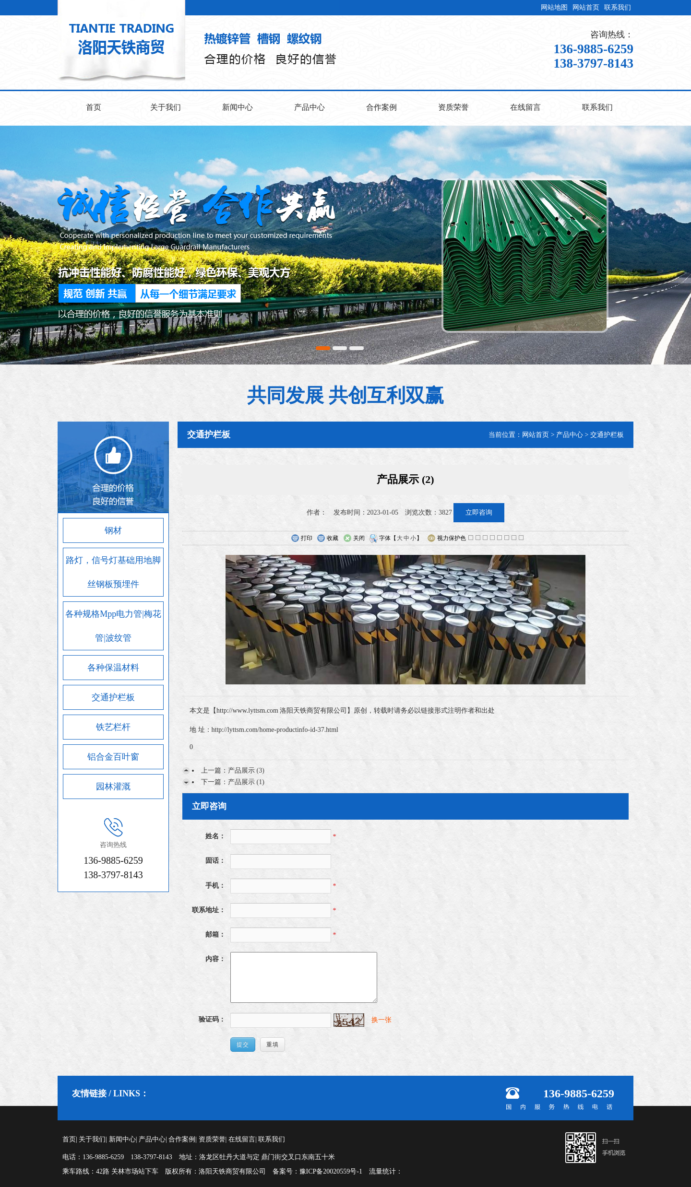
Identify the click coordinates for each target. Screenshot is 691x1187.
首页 (93, 107)
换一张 (381, 1019)
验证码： (212, 1019)
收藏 (327, 538)
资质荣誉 (453, 107)
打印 (301, 538)
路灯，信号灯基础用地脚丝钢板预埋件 (113, 572)
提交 (243, 1044)
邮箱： (215, 934)
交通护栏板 (113, 697)
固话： (215, 860)
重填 (272, 1044)
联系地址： (209, 910)
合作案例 (381, 107)
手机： (215, 885)
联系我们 (617, 7)
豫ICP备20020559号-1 (330, 1171)
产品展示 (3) (246, 770)
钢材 (113, 530)
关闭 (354, 538)
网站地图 (554, 7)
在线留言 (525, 107)
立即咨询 (478, 512)
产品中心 (309, 107)
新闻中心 (237, 107)
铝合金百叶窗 (113, 757)
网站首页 (585, 7)
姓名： (215, 836)
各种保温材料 (113, 667)
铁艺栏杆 (113, 727)
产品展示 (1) (246, 782)
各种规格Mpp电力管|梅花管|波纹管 (113, 626)
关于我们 (165, 107)
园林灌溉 (113, 786)
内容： (215, 959)
